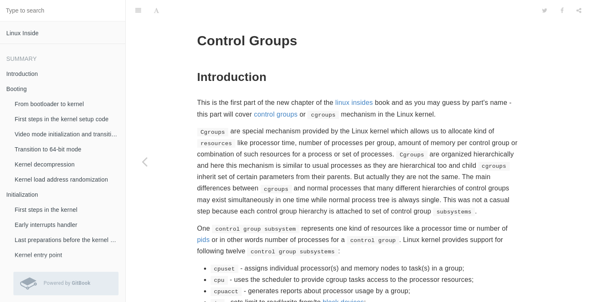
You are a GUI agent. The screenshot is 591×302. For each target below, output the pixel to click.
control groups (275, 93)
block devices (343, 281)
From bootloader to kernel (49, 104)
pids (203, 218)
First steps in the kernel (46, 209)
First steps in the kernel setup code (61, 119)
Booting (16, 89)
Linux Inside (22, 33)
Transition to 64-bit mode (48, 149)
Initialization (22, 194)
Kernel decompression (45, 164)
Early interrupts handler (46, 224)
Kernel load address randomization (61, 179)
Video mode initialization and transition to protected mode (70, 134)
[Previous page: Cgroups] (144, 161)
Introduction (22, 73)
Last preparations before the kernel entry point (70, 240)
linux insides (354, 81)
